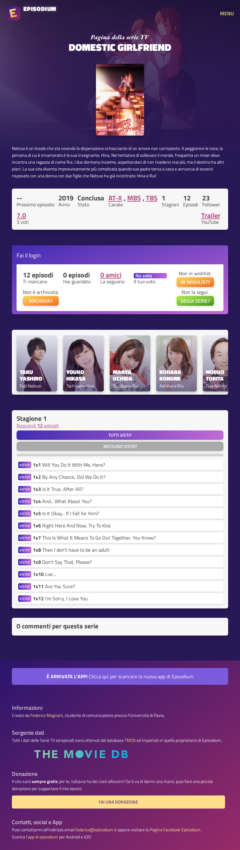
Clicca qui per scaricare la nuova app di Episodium (120, 676)
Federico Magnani (46, 715)
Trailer (210, 215)
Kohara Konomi (170, 375)
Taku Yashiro (31, 375)
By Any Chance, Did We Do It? (69, 477)
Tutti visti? (120, 435)
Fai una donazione (118, 802)
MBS (134, 198)
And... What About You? (62, 501)
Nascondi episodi (38, 425)
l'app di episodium (42, 836)
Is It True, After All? (58, 489)
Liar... (44, 574)
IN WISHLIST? (195, 282)
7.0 (21, 215)
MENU (227, 13)
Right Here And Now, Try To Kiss (72, 525)
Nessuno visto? (120, 446)
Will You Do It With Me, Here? (69, 464)
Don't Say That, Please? (62, 562)
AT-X (115, 198)
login (35, 255)
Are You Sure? (54, 586)
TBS (152, 198)
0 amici (111, 275)
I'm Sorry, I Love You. (61, 598)
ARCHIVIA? (40, 301)
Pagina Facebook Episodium (175, 829)
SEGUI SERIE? (195, 301)
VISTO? (24, 465)
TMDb (130, 740)
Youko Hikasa (76, 375)
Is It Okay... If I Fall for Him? (66, 513)
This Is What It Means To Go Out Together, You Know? (94, 537)
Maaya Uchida (123, 375)
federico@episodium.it (96, 829)
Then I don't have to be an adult (71, 550)
